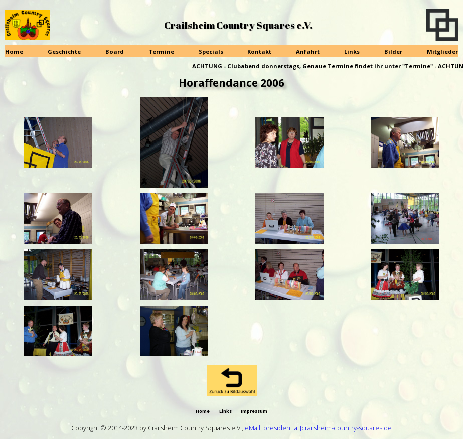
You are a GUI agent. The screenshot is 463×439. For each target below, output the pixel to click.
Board (114, 51)
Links (352, 51)
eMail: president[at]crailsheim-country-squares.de (318, 427)
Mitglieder (442, 51)
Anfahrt (308, 51)
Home (14, 51)
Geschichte (64, 51)
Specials (211, 51)
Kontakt (259, 51)
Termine (161, 51)
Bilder (393, 51)
